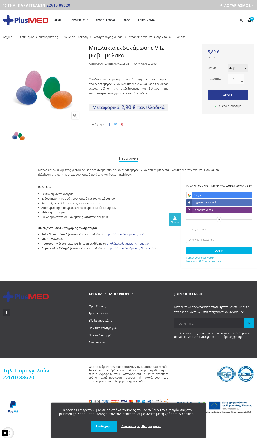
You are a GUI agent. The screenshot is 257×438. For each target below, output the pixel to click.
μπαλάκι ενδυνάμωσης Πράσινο (128, 242)
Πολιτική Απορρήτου (102, 333)
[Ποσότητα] (234, 79)
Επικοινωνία (97, 340)
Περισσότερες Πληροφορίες (141, 426)
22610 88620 (58, 5)
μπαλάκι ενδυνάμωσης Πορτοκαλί (132, 246)
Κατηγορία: (96, 63)
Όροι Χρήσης (97, 304)
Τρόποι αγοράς (98, 311)
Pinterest (122, 124)
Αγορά (228, 95)
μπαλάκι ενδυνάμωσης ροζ (125, 232)
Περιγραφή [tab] (128, 157)
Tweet (115, 124)
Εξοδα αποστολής (100, 319)
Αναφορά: (140, 63)
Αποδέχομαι (104, 426)
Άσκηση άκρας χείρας (116, 63)
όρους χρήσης (232, 335)
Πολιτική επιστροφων (103, 326)
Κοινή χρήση (109, 124)
